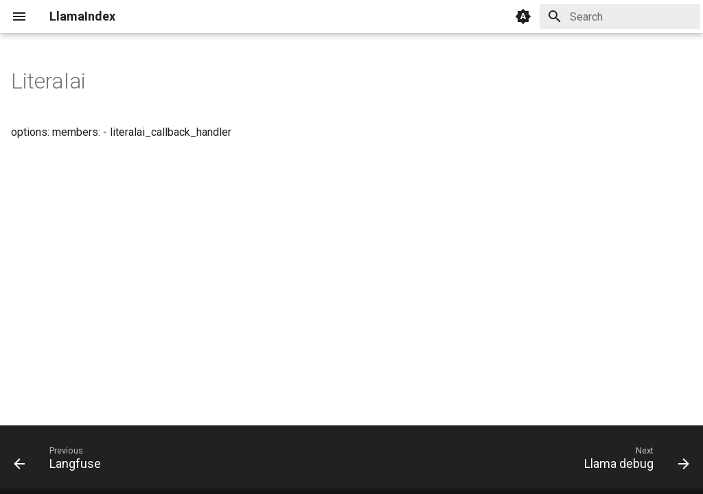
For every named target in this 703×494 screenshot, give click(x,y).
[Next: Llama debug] (633, 461)
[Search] (620, 16)
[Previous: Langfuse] (61, 461)
